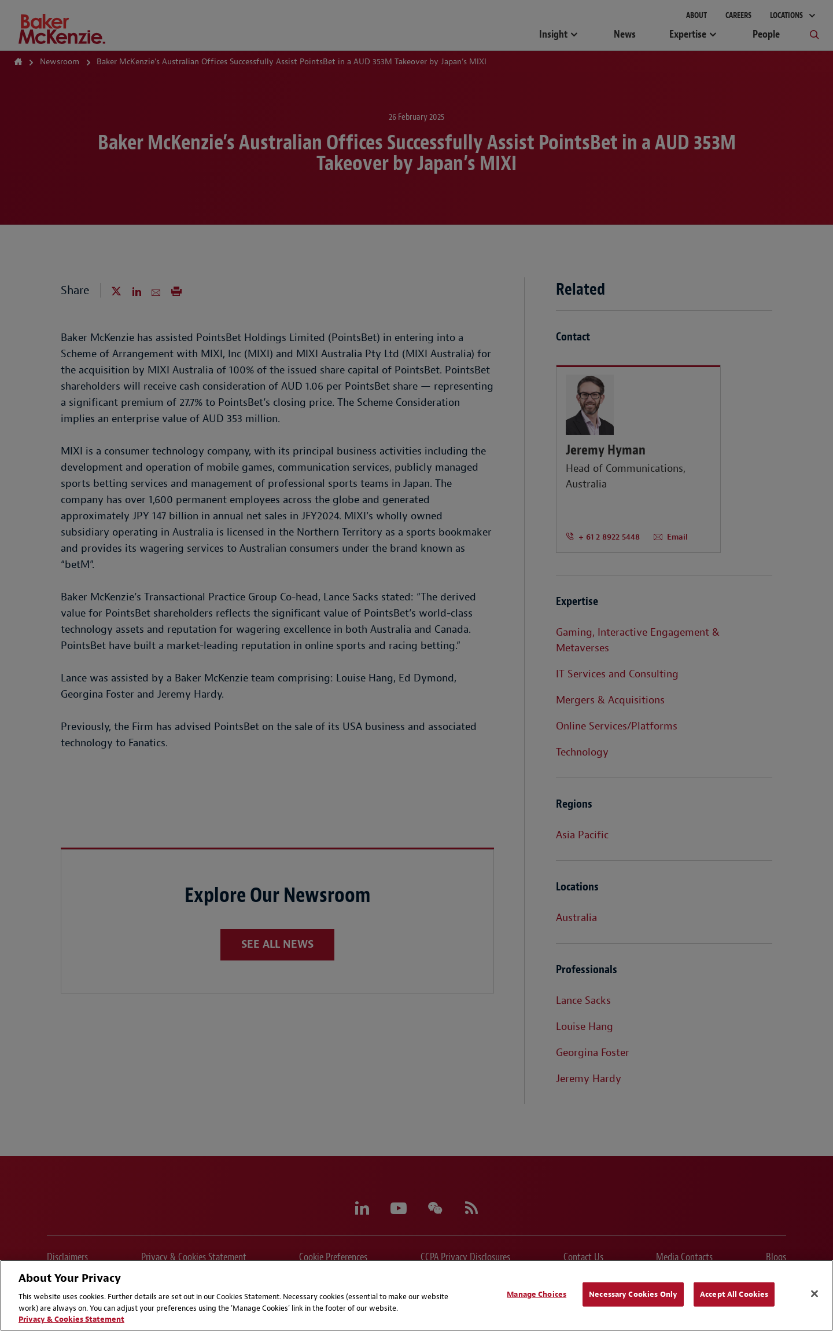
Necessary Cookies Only (633, 1294)
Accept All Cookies (734, 1294)
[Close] (814, 1294)
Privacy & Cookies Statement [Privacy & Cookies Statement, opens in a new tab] (71, 1319)
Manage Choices (536, 1294)
